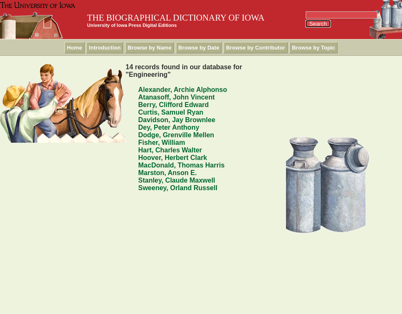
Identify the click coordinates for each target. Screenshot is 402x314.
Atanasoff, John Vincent (176, 97)
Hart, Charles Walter (170, 150)
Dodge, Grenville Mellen (176, 135)
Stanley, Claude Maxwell (176, 180)
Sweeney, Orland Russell (177, 187)
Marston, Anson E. (167, 172)
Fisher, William (161, 142)
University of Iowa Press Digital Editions (132, 25)
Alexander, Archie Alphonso (182, 89)
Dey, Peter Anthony (168, 127)
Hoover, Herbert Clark (172, 157)
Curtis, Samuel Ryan (171, 112)
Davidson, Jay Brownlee (176, 119)
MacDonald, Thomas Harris (181, 165)
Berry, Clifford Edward (173, 104)
